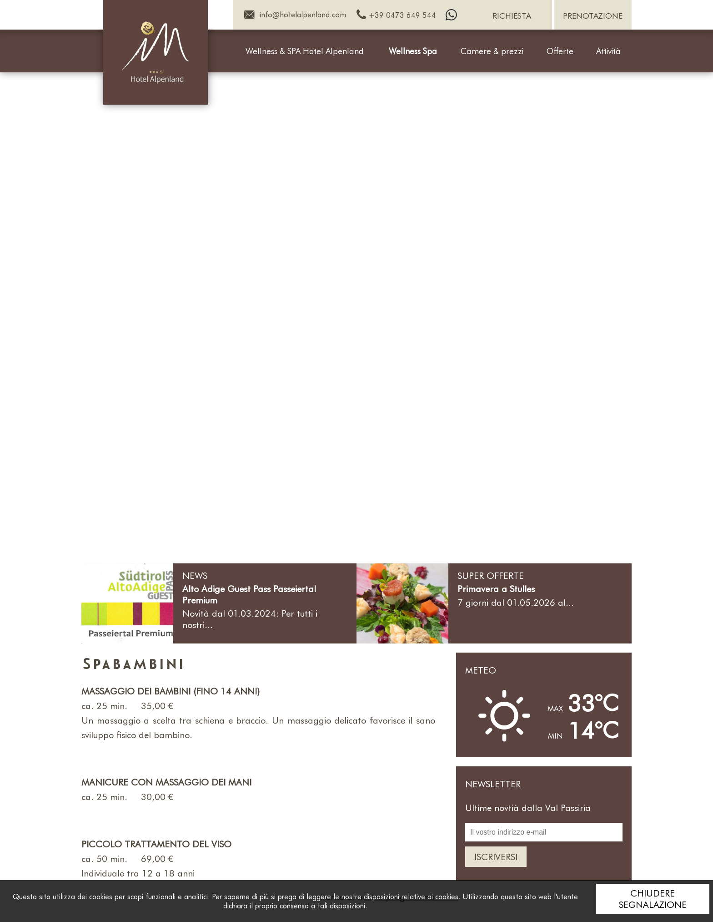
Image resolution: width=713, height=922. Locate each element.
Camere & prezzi (492, 51)
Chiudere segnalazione (653, 898)
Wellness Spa (413, 51)
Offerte (560, 51)
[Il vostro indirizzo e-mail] (544, 832)
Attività (608, 51)
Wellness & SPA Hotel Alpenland (305, 51)
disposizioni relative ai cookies (411, 896)
